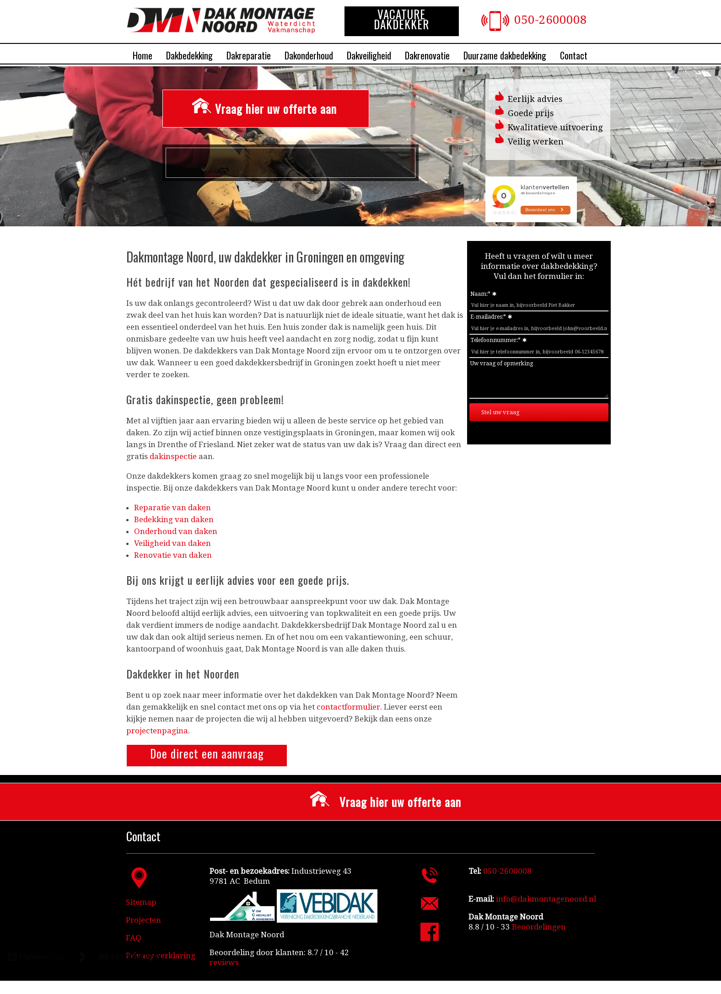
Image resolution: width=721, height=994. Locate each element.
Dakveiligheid (369, 55)
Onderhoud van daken (175, 531)
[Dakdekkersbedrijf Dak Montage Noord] (221, 30)
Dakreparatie (248, 55)
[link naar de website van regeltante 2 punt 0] (119, 958)
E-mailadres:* (488, 317)
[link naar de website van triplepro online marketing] (39, 958)
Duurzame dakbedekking (504, 55)
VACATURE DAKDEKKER (401, 19)
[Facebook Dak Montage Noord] (429, 938)
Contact (573, 55)
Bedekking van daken (174, 519)
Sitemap (141, 902)
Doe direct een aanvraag (207, 753)
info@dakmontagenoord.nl (546, 898)
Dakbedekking (189, 55)
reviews (224, 962)
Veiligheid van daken (172, 543)
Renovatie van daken (173, 555)
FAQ (133, 937)
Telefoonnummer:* (495, 340)
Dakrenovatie (427, 55)
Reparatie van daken (172, 507)
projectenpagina (157, 730)
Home (142, 55)
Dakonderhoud (309, 55)
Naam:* (480, 294)
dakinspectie (173, 456)
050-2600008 (550, 20)
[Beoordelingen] (538, 926)
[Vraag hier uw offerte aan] (265, 109)
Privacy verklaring (160, 955)
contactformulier (348, 706)
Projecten (143, 920)
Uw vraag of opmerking (501, 363)
